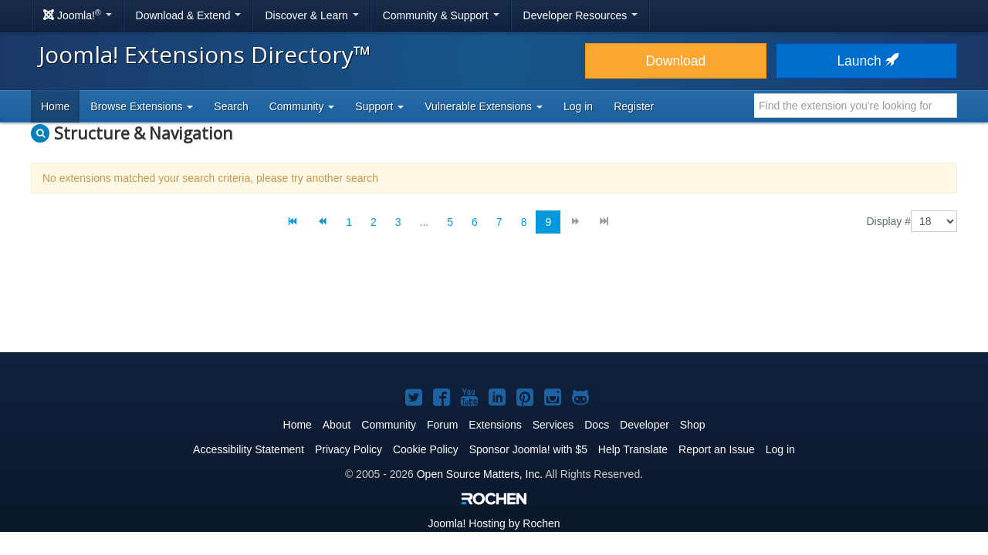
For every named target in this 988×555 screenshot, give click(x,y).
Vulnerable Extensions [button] (484, 106)
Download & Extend (189, 15)
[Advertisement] (494, 305)
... (424, 222)
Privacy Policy (348, 449)
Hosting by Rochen (494, 523)
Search (231, 106)
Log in (578, 106)
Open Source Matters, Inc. (480, 474)
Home (55, 106)
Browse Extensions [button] (141, 106)
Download (675, 61)
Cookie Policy (425, 449)
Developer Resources (580, 15)
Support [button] (379, 106)
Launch (866, 61)
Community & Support (441, 15)
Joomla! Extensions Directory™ (205, 54)
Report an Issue (716, 449)
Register (634, 106)
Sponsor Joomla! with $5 (528, 449)
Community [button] (302, 106)
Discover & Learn (311, 15)
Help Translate (633, 449)
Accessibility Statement (248, 449)
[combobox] (855, 105)
